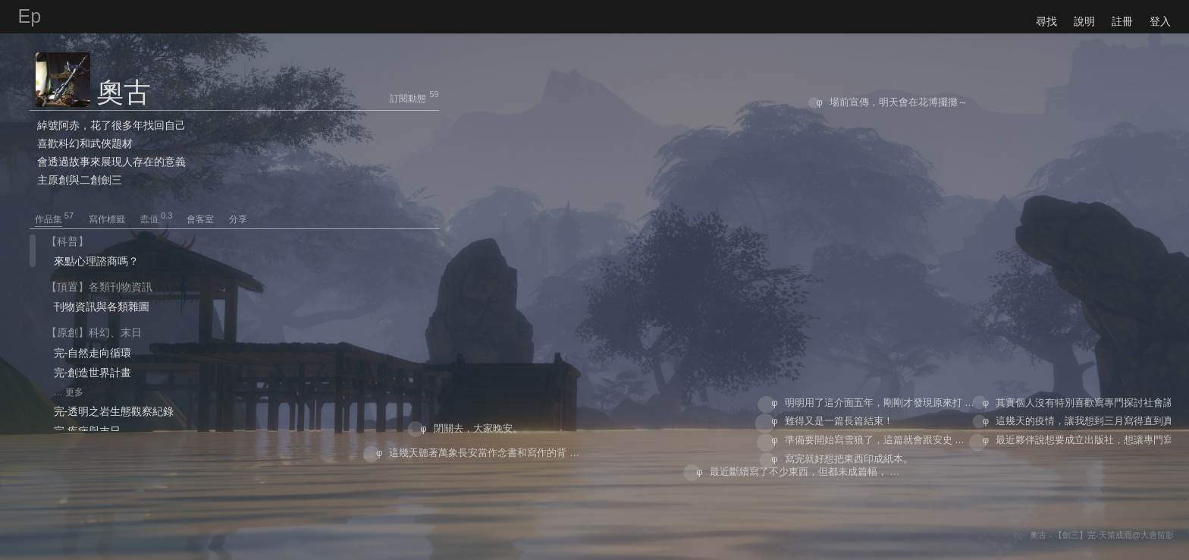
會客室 (207, 219)
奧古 (123, 92)
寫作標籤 (113, 219)
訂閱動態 (408, 98)
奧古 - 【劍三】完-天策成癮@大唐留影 (1102, 535)
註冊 (1122, 21)
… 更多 (68, 392)
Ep (30, 16)
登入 (1160, 21)
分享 (238, 219)
